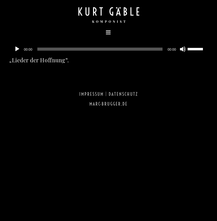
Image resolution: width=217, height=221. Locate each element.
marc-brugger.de (108, 104)
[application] (108, 49)
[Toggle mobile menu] (61, 32)
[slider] (100, 49)
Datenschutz (123, 94)
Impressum (91, 94)
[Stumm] (183, 49)
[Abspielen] (17, 49)
